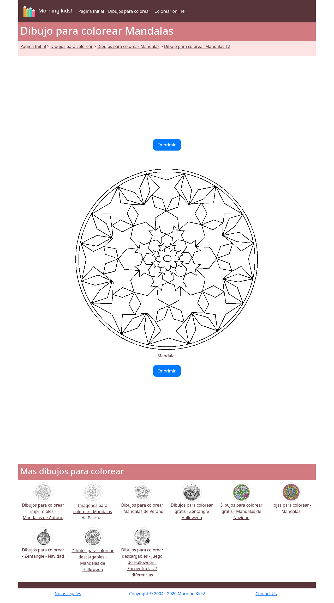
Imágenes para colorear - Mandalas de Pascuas (92, 505)
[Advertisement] (167, 94)
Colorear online (169, 11)
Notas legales (68, 593)
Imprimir (167, 145)
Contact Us (266, 593)
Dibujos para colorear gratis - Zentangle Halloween (192, 504)
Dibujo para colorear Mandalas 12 (197, 46)
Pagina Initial (91, 11)
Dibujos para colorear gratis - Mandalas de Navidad (241, 504)
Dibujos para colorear (129, 11)
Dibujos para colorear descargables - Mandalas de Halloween (92, 553)
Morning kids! (46, 11)
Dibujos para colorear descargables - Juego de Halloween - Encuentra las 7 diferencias (142, 556)
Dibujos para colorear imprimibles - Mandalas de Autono (43, 504)
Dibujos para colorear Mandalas (128, 46)
